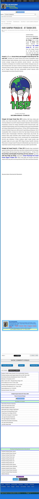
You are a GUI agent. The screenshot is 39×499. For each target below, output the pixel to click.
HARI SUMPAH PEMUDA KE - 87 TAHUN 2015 (19, 27)
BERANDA (3, 1)
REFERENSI (25, 1)
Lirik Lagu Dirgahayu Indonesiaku (8, 418)
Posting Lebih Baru (7, 365)
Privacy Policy (14, 484)
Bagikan (18, 355)
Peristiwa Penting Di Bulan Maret (8, 455)
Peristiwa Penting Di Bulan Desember (9, 472)
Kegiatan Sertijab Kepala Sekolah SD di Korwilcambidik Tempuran (15, 373)
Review (17, 486)
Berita (8, 486)
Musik (29, 486)
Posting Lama (34, 365)
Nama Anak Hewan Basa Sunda (8, 405)
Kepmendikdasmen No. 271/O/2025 (9, 388)
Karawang (32, 484)
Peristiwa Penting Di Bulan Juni (8, 460)
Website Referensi (5, 473)
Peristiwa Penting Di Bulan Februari (9, 453)
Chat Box (26, 484)
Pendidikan (3, 486)
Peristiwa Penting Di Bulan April (8, 457)
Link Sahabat (23, 486)
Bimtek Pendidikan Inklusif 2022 (8, 407)
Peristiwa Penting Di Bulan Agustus (9, 464)
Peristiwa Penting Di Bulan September (9, 466)
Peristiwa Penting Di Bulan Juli (8, 462)
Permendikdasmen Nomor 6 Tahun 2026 (10, 382)
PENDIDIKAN (22, 30)
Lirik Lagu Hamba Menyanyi (7, 422)
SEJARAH (26, 30)
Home (2, 484)
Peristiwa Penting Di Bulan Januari (9, 451)
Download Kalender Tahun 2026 (8, 390)
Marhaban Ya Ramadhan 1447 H (8, 378)
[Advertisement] (13, 43)
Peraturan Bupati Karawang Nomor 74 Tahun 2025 (12, 384)
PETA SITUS (8, 1)
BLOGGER (17, 30)
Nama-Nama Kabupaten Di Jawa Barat (9, 415)
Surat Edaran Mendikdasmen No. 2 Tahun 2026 (11, 386)
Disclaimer (21, 484)
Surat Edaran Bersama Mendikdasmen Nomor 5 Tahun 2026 (14, 377)
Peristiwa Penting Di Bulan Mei (8, 458)
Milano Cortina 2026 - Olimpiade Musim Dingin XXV (12, 380)
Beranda (21, 365)
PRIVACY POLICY (31, 1)
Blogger (12, 486)
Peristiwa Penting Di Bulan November (9, 470)
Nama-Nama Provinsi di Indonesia (8, 403)
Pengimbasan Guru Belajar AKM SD (9, 413)
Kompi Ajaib (23, 493)
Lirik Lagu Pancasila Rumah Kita (8, 416)
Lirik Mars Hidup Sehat (6, 424)
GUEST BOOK (19, 1)
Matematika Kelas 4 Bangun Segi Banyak (10, 409)
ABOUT (14, 1)
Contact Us (7, 484)
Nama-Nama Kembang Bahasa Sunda (9, 411)
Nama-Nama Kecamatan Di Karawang (9, 420)
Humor (32, 486)
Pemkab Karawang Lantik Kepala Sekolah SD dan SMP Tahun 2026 (15, 375)
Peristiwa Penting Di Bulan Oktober (9, 468)
